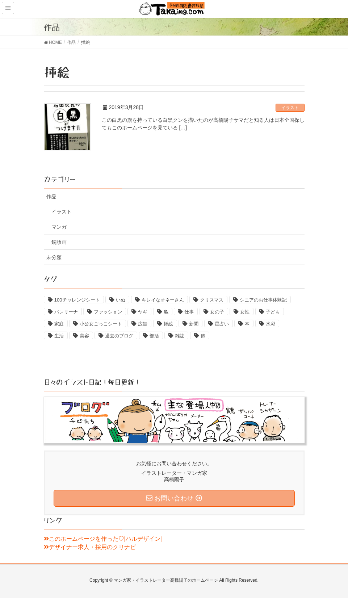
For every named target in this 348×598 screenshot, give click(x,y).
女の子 (217, 312)
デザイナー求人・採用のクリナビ (90, 547)
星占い (222, 324)
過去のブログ (119, 336)
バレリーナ (66, 312)
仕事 (189, 312)
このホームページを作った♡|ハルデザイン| (103, 539)
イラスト (290, 107)
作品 (51, 196)
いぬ (120, 300)
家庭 (59, 324)
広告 (142, 324)
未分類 (54, 257)
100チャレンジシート (77, 300)
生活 (59, 336)
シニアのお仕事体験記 (263, 300)
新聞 (193, 324)
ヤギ (142, 312)
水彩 (270, 324)
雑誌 (179, 336)
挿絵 (168, 324)
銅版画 (59, 242)
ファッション (108, 312)
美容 (84, 336)
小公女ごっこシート (101, 324)
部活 (154, 336)
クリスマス (211, 300)
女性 (245, 312)
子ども (273, 312)
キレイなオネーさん (163, 300)
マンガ (59, 227)
